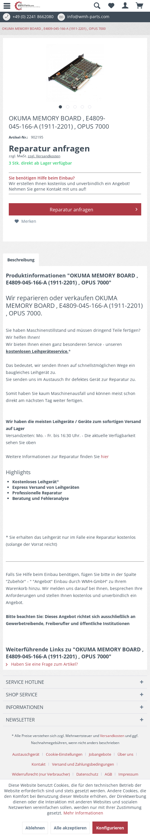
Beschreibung (21, 260)
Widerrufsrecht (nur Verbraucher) (41, 774)
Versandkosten (112, 735)
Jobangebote (100, 754)
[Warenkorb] (140, 6)
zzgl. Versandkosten (44, 155)
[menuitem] (4, 6)
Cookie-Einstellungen (64, 754)
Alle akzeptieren (70, 828)
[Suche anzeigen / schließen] (97, 6)
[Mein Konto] (125, 6)
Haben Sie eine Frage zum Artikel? (42, 664)
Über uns (125, 754)
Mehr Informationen (83, 813)
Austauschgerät (25, 754)
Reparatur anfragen (93, 209)
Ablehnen (35, 828)
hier (105, 456)
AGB (108, 774)
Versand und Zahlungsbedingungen (83, 764)
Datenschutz (87, 774)
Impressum (128, 774)
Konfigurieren (110, 828)
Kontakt (39, 764)
